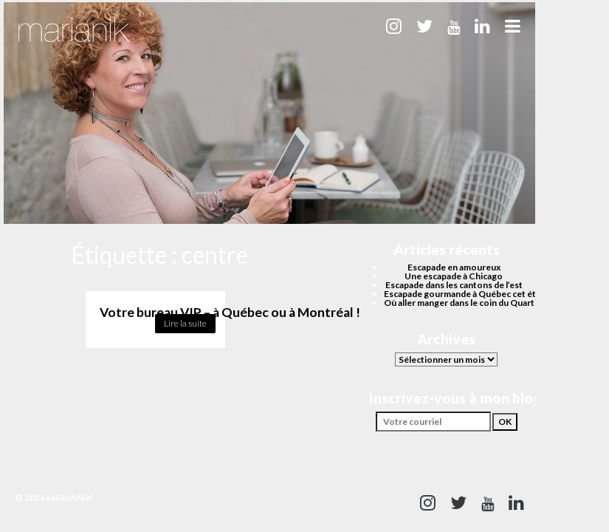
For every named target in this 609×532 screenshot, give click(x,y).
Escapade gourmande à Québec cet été (462, 293)
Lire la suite (185, 323)
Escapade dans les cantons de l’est (454, 284)
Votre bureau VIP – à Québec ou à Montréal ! (230, 312)
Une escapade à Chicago (454, 276)
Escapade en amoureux (453, 267)
